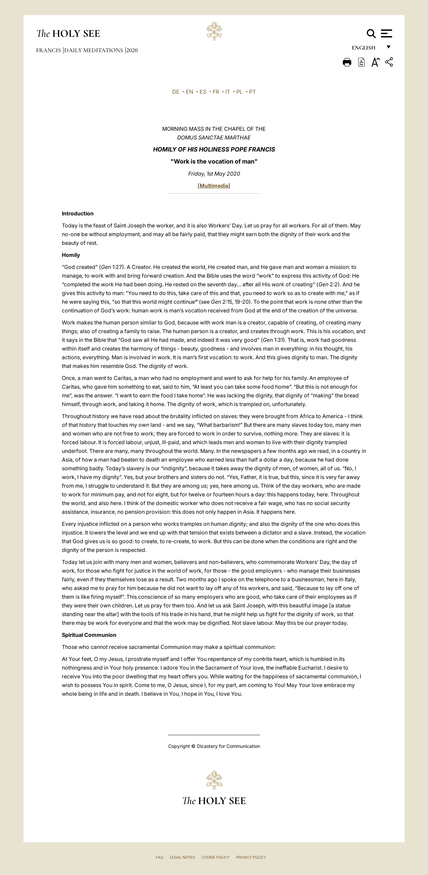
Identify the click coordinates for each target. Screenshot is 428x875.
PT (252, 91)
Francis (49, 50)
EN (189, 91)
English (366, 49)
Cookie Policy (215, 857)
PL (239, 91)
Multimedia (214, 185)
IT (227, 91)
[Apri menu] (385, 33)
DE (176, 91)
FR (216, 91)
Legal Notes (182, 857)
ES (203, 91)
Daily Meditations (94, 50)
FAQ (159, 857)
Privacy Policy (251, 857)
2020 (132, 50)
